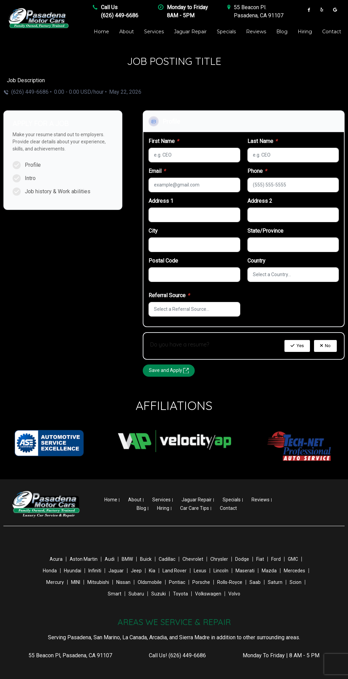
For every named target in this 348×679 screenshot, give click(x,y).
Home (101, 32)
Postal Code (163, 260)
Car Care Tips (194, 508)
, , (70, 655)
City (153, 231)
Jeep (136, 570)
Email (157, 171)
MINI (75, 582)
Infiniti (94, 570)
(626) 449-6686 (119, 15)
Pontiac (177, 582)
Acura (56, 559)
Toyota (180, 593)
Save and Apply (169, 370)
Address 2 (259, 201)
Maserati (245, 570)
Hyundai (72, 570)
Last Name (262, 141)
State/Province (265, 231)
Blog (282, 32)
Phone (257, 171)
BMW (127, 559)
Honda (50, 570)
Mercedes (294, 570)
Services (154, 32)
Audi (110, 559)
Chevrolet (192, 559)
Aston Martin (84, 559)
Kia (152, 570)
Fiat (260, 559)
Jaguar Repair (190, 32)
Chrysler (219, 559)
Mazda (269, 570)
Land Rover (174, 570)
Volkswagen (208, 593)
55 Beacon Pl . (250, 7)
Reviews (256, 32)
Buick (146, 559)
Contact (331, 32)
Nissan (123, 582)
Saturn (275, 582)
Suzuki (158, 593)
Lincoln (220, 570)
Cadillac (167, 559)
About (126, 32)
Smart (114, 593)
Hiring (305, 32)
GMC (293, 559)
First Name (164, 141)
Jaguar (116, 570)
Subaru (136, 593)
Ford (276, 559)
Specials (226, 32)
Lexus (200, 570)
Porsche (201, 582)
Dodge (242, 559)
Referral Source (169, 295)
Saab (255, 582)
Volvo (234, 593)
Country (256, 260)
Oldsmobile (150, 582)
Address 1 (161, 201)
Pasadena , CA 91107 (258, 15)
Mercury (55, 582)
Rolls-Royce (229, 582)
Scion (295, 582)
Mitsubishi (98, 582)
